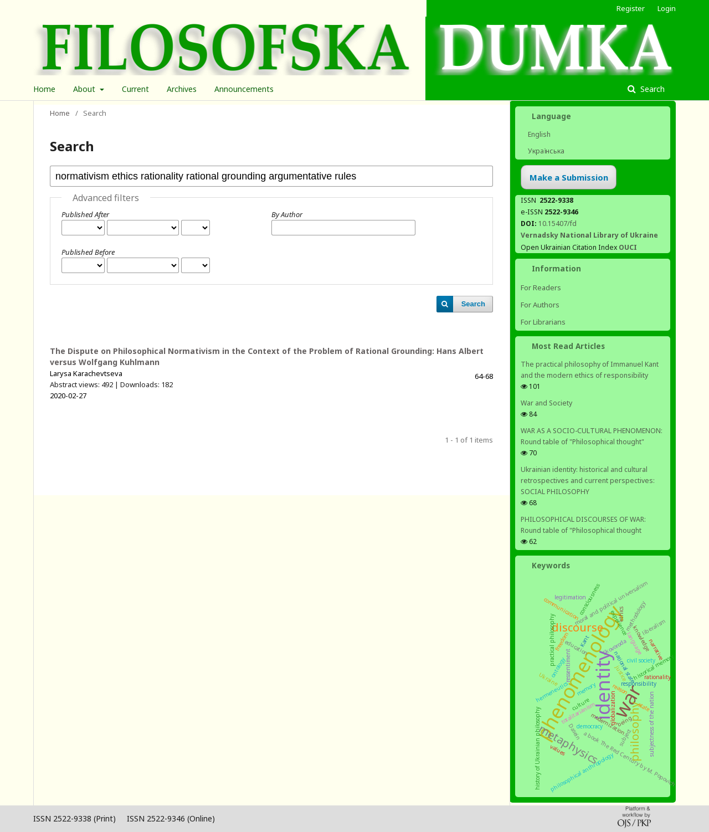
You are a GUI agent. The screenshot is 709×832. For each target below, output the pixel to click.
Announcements (244, 89)
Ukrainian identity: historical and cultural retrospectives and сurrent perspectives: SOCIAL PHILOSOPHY (588, 480)
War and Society (546, 403)
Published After (85, 214)
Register (630, 8)
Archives (182, 89)
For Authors (540, 305)
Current (135, 89)
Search (651, 89)
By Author (286, 214)
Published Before (88, 252)
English (538, 134)
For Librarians (543, 322)
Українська (545, 151)
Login (666, 8)
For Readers (541, 287)
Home (44, 89)
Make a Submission (569, 177)
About (85, 89)
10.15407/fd (557, 223)
